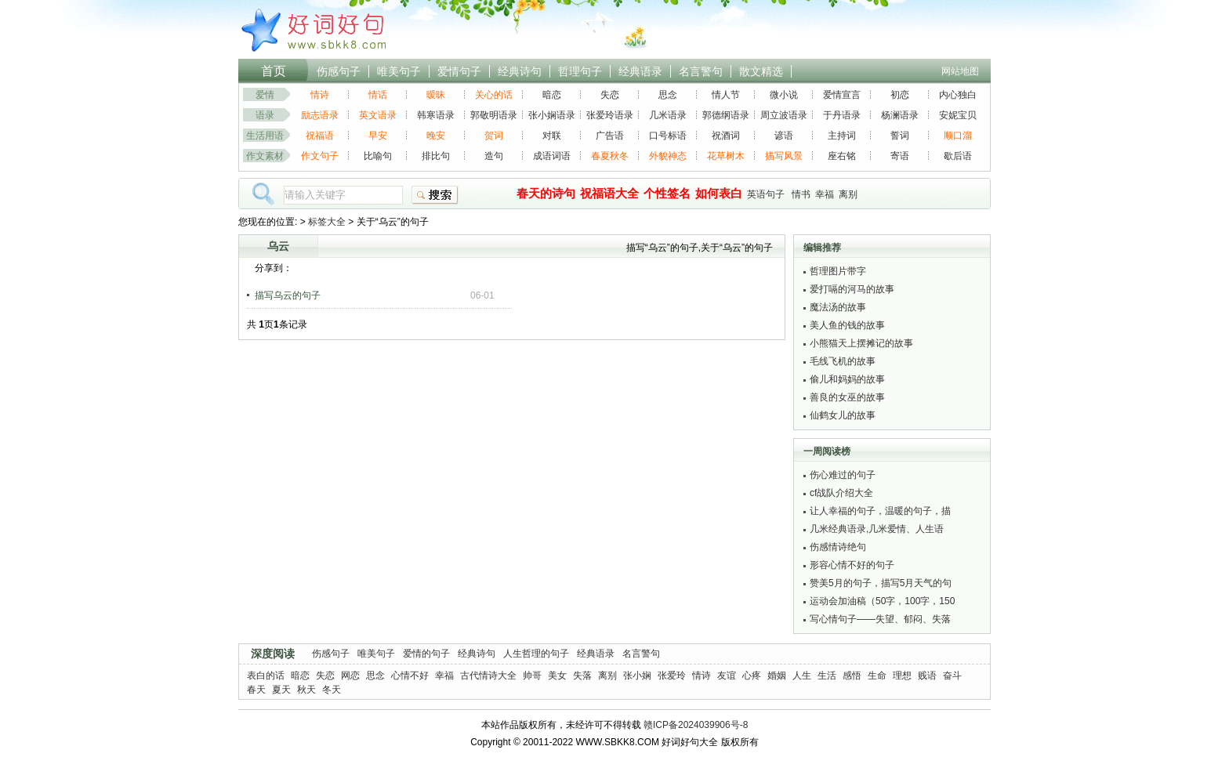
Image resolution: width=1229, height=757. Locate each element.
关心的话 (494, 94)
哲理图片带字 (838, 271)
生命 (877, 675)
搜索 (435, 195)
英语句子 (766, 194)
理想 (902, 675)
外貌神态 (668, 155)
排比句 (436, 155)
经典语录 (640, 71)
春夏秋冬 (610, 155)
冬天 (331, 689)
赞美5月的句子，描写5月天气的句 (881, 583)
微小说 (784, 94)
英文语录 (378, 115)
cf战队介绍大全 (841, 492)
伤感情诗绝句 (838, 546)
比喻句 (378, 155)
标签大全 (327, 221)
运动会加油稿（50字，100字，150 (882, 601)
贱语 (927, 675)
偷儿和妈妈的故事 (847, 379)
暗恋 (551, 94)
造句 (493, 155)
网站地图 (960, 71)
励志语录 (320, 115)
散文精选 (761, 71)
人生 (801, 675)
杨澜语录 (900, 115)
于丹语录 (842, 115)
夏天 (281, 689)
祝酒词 (726, 135)
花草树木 (726, 155)
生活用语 (265, 135)
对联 (551, 135)
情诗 (319, 94)
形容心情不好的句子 (852, 565)
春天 (256, 689)
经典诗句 (520, 71)
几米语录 (668, 115)
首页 (273, 71)
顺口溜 (958, 135)
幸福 (824, 194)
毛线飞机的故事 (843, 361)
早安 (377, 135)
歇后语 (958, 155)
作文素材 (265, 155)
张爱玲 (672, 675)
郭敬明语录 (493, 115)
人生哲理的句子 (536, 653)
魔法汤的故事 (838, 307)
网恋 (350, 675)
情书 (801, 194)
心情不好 (410, 675)
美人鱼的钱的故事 (847, 325)
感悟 (852, 675)
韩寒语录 (436, 115)
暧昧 (435, 94)
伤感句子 (339, 71)
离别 (848, 194)
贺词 (493, 135)
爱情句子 (459, 71)
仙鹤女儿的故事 (843, 415)
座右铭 (842, 155)
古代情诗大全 (488, 675)
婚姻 (776, 675)
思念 (667, 94)
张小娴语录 (551, 115)
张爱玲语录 (609, 115)
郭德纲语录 (725, 115)
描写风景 (784, 155)
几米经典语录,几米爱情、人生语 (877, 528)
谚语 (783, 135)
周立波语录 (783, 115)
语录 (265, 115)
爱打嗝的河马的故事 (852, 289)
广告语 (610, 135)
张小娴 (637, 675)
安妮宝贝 (958, 115)
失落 (582, 675)
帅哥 (532, 675)
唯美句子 (399, 71)
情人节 (726, 94)
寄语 (899, 155)
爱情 (265, 94)
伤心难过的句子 (843, 474)
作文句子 (320, 155)
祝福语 (320, 135)
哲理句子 (580, 71)
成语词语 (552, 155)
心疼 (751, 675)
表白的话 (266, 675)
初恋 (899, 94)
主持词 (842, 135)
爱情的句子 (426, 653)
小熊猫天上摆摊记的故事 (861, 343)
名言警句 (701, 71)
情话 (377, 94)
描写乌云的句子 (288, 295)
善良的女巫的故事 (847, 397)
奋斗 (952, 675)
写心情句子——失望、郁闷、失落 (880, 619)
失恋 (609, 94)
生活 (827, 675)
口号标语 (668, 135)
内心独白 (958, 94)
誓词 (899, 135)
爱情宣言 (842, 94)
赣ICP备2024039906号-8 (696, 724)
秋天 (306, 689)
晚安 (435, 135)
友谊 (726, 675)
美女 (557, 675)
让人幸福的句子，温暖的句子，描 (880, 510)
